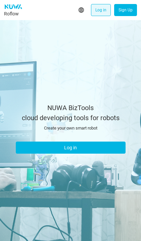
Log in (100, 10)
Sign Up (126, 10)
